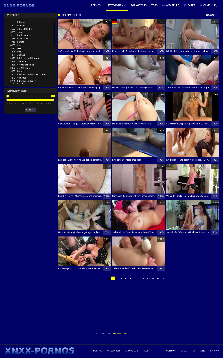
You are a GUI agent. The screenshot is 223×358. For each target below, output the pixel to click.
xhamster (18, 61)
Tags (145, 350)
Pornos (97, 350)
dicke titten (19, 38)
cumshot (18, 77)
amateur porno (21, 29)
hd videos (18, 22)
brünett (17, 71)
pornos (17, 42)
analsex (17, 55)
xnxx (16, 32)
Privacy (214, 350)
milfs (16, 51)
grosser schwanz (22, 64)
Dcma (184, 350)
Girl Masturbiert (120, 333)
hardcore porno (21, 35)
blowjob (17, 25)
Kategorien (105, 333)
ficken (16, 45)
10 (152, 278)
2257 (202, 350)
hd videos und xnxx (23, 81)
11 (158, 278)
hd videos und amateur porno (28, 74)
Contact (171, 350)
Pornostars (131, 350)
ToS (194, 350)
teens (16, 48)
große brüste (20, 68)
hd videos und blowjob (24, 58)
